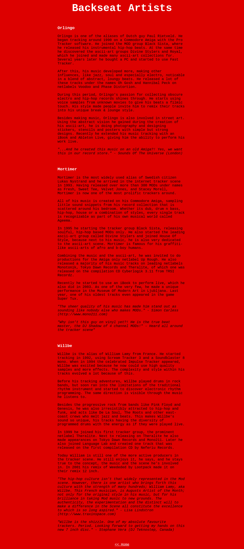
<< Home (122, 545)
